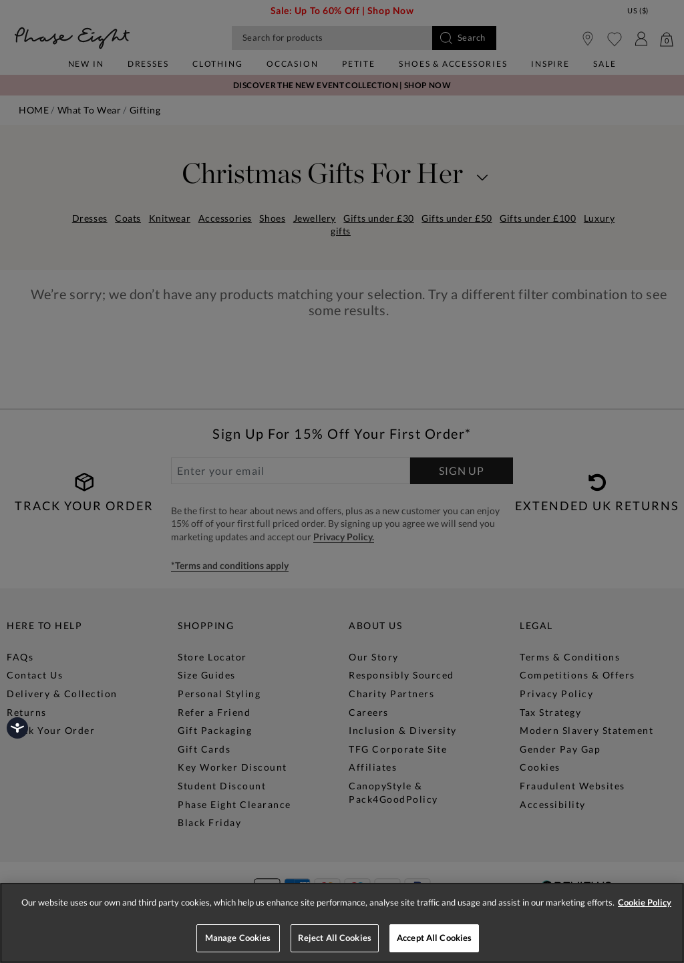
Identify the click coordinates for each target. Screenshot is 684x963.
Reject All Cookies (334, 937)
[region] (342, 923)
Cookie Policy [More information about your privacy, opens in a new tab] (644, 902)
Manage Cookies (238, 937)
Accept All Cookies (434, 937)
